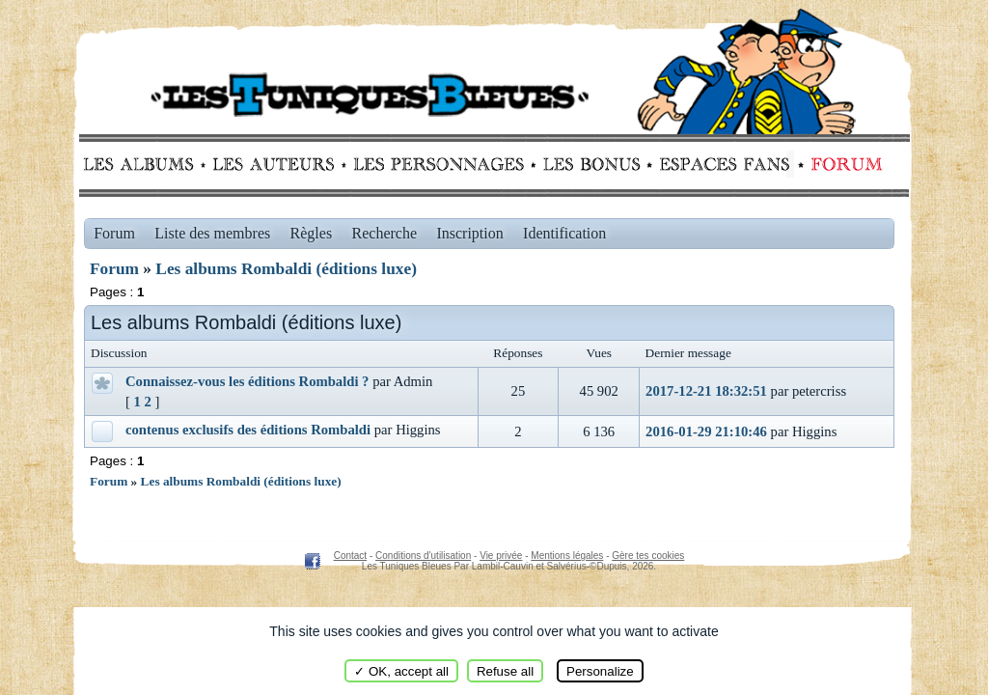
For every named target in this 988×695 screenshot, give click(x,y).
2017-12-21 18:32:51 (706, 391)
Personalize (600, 671)
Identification (564, 233)
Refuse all (505, 671)
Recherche (385, 233)
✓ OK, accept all (401, 671)
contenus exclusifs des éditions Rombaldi (247, 429)
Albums (144, 164)
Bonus (590, 164)
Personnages (438, 164)
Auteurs (280, 164)
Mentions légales (567, 555)
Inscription (469, 233)
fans (724, 164)
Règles (311, 233)
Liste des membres (212, 233)
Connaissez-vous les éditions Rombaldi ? (247, 381)
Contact (350, 555)
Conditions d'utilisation (423, 555)
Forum (842, 164)
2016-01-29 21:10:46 (706, 431)
